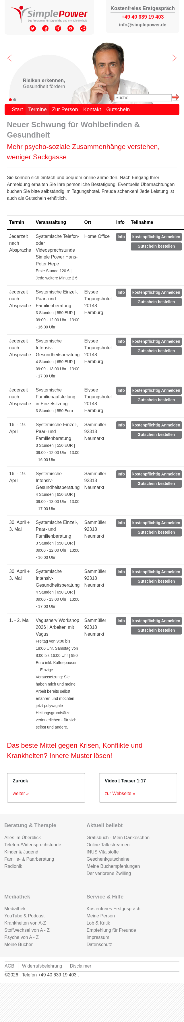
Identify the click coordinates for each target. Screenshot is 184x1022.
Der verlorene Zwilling (108, 873)
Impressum (97, 937)
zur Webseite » (120, 793)
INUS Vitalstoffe (102, 851)
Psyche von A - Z (21, 937)
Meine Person (100, 915)
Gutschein (118, 109)
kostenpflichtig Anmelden (156, 237)
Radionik (13, 866)
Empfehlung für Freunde (111, 930)
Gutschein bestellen (156, 246)
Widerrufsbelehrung (42, 966)
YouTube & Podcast (24, 915)
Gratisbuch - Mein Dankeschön (118, 837)
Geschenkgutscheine (107, 859)
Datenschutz (99, 944)
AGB (9, 966)
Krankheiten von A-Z (25, 923)
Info (121, 237)
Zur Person (65, 109)
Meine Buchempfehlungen (113, 866)
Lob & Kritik (98, 923)
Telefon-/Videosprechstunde (32, 844)
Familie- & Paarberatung (29, 859)
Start (17, 109)
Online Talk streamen (107, 844)
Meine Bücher (18, 944)
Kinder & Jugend (21, 851)
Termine (37, 109)
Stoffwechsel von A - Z (27, 930)
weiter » (21, 793)
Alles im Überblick (22, 837)
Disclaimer (80, 966)
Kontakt (92, 109)
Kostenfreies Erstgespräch (113, 908)
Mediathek (15, 908)
